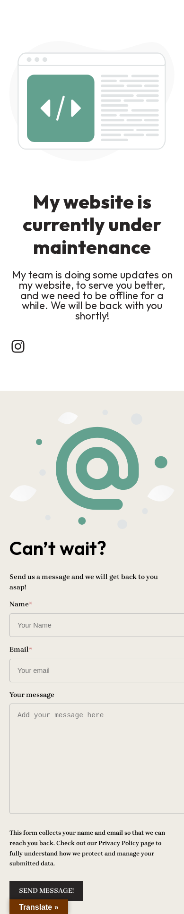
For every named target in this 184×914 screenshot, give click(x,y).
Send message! (46, 890)
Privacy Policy (118, 843)
